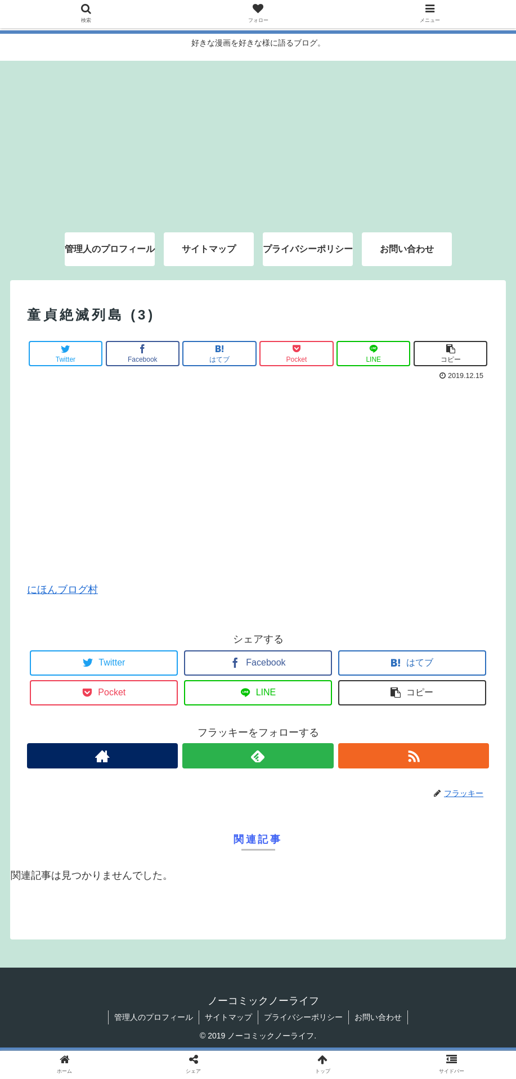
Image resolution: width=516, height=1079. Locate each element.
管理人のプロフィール (153, 1017)
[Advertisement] (258, 139)
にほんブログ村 (62, 589)
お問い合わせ (378, 1017)
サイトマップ (228, 1017)
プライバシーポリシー (303, 1017)
